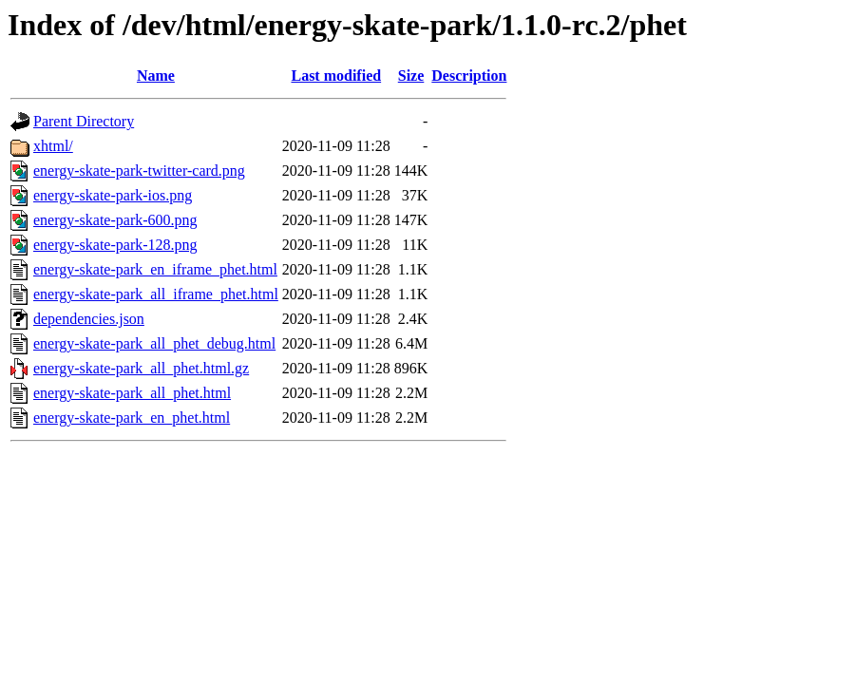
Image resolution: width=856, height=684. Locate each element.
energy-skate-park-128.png (115, 245)
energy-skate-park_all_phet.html (132, 393)
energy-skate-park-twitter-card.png (139, 170)
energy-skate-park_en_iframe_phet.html (155, 269)
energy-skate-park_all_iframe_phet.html (155, 294)
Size (411, 75)
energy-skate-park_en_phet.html (131, 417)
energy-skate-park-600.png (115, 220)
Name (156, 75)
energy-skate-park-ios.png (112, 195)
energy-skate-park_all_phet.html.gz (141, 368)
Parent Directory (83, 121)
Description (468, 75)
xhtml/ (53, 146)
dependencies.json (88, 319)
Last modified (336, 75)
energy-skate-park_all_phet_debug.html (154, 343)
